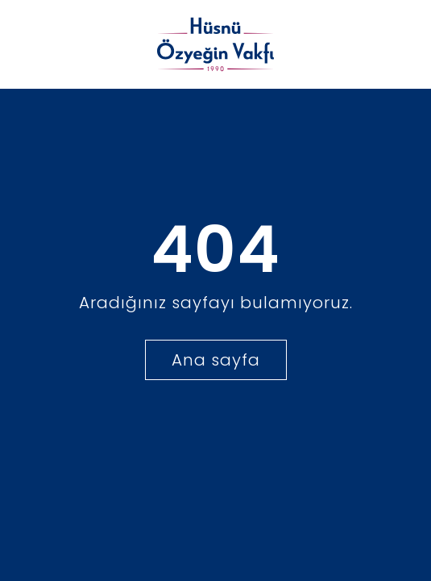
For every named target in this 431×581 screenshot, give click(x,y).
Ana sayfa (216, 360)
